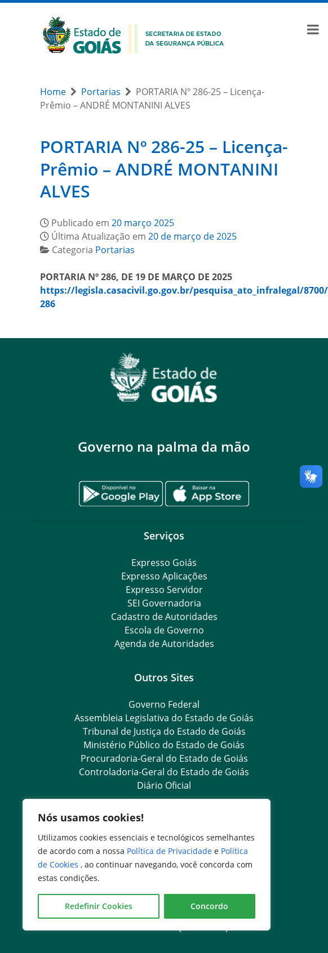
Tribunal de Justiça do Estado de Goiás (164, 731)
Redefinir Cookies (98, 906)
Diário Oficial (164, 785)
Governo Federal (164, 704)
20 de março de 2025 (192, 236)
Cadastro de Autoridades (164, 616)
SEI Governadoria (164, 603)
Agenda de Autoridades (164, 643)
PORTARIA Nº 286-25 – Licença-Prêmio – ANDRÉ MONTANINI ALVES (164, 169)
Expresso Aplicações (164, 576)
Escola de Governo (164, 630)
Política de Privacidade (170, 851)
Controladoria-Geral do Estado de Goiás (164, 772)
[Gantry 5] (164, 378)
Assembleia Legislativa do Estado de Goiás (164, 718)
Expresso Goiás (164, 562)
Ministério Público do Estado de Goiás (164, 745)
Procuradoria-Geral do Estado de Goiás (164, 758)
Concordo (209, 906)
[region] (147, 864)
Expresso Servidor (164, 589)
